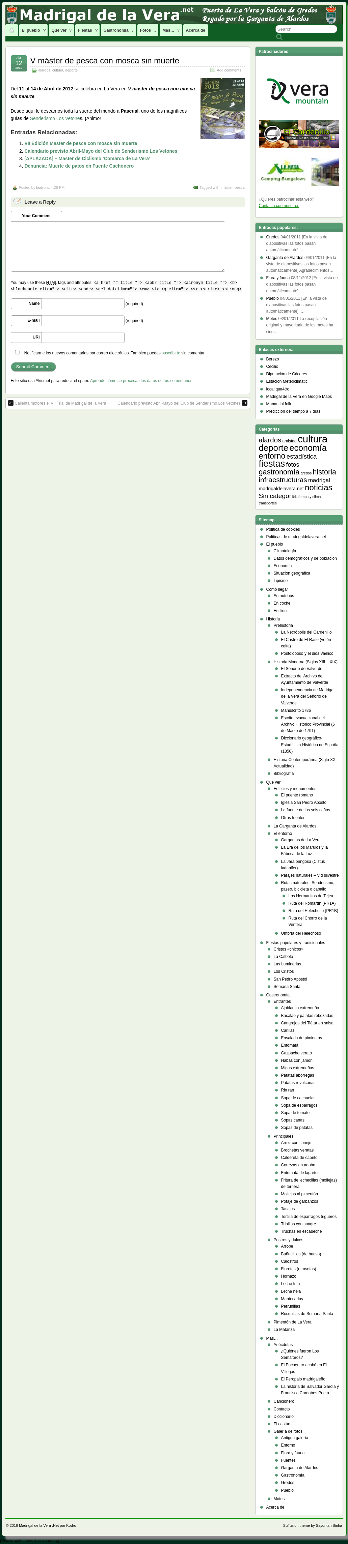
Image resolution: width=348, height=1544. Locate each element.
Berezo (272, 359)
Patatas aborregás (297, 1075)
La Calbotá (283, 956)
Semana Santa (287, 986)
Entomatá (289, 1045)
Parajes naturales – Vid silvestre (310, 875)
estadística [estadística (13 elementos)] (302, 456)
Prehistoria (283, 625)
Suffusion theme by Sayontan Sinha (312, 1525)
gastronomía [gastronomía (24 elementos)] (279, 472)
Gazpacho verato (296, 1053)
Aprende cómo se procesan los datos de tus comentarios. (141, 380)
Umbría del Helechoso (301, 933)
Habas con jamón (297, 1060)
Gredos (287, 1482)
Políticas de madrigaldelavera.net (296, 536)
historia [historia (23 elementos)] (324, 472)
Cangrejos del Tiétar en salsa (307, 1023)
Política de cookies (283, 529)
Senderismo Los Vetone (55, 118)
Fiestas (88, 32)
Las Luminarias (287, 964)
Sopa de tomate (295, 1112)
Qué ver (62, 32)
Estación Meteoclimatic (287, 381)
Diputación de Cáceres (286, 374)
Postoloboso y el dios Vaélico (307, 653)
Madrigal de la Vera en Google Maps (299, 396)
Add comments (229, 70)
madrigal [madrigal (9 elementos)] (319, 480)
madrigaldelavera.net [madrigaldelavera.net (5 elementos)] (281, 488)
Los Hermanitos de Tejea (311, 896)
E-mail (33, 320)
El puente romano (297, 795)
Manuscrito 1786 (296, 710)
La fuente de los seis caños (305, 810)
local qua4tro (278, 389)
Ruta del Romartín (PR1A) (312, 903)
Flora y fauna (293, 1453)
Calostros (289, 1261)
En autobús (284, 595)
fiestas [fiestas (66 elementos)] (272, 464)
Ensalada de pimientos (301, 1038)
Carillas (288, 1030)
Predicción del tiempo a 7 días (293, 411)
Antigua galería (295, 1437)
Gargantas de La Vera (301, 840)
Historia (273, 619)
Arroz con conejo (296, 1142)
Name (34, 303)
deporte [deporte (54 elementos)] (274, 448)
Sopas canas (292, 1120)
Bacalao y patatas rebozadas (307, 1015)
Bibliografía (284, 773)
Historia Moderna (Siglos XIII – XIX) (306, 662)
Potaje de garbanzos (299, 1201)
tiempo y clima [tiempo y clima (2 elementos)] (309, 497)
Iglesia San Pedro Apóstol (304, 802)
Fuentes (288, 1460)
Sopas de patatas (297, 1127)
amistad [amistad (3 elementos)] (289, 441)
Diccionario (284, 1416)
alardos (44, 70)
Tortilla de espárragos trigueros (309, 1216)
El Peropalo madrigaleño (303, 1379)
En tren (280, 610)
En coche (282, 603)
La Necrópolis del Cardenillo (306, 632)
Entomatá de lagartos (300, 1172)
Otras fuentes (293, 817)
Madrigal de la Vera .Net (39, 1525)
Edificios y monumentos (295, 788)
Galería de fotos (288, 1431)
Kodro (71, 1525)
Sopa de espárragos (299, 1105)
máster (227, 187)
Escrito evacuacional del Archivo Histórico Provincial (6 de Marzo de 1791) (308, 724)
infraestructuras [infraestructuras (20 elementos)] (283, 480)
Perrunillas (290, 1306)
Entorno (288, 1445)
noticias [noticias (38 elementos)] (318, 487)
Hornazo (288, 1276)
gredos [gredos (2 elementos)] (306, 473)
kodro (41, 187)
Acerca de (195, 30)
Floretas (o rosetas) (298, 1268)
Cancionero (284, 1401)
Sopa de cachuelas (298, 1098)
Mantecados (292, 1299)
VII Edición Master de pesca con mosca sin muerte (80, 143)
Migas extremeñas (297, 1068)
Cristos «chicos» (288, 949)
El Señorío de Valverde (302, 668)
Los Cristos (284, 971)
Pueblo (287, 1490)
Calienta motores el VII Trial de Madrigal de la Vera (57, 403)
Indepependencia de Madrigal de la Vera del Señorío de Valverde (307, 696)
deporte (71, 70)
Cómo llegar (277, 589)
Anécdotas (283, 1344)
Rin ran (287, 1090)
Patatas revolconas (298, 1082)
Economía (283, 565)
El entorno (283, 833)
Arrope (287, 1246)
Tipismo (281, 580)
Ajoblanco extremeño (300, 1008)
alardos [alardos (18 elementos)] (270, 440)
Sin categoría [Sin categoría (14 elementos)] (278, 495)
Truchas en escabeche (301, 1231)
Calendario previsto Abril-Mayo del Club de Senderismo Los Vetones (100, 151)
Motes (279, 1498)
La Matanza (284, 1329)
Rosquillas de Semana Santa (307, 1313)
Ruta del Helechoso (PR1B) (313, 910)
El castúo (282, 1424)
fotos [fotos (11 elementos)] (292, 464)
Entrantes (282, 1001)
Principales (284, 1136)
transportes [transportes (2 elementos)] (268, 503)
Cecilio (272, 366)
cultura (57, 70)
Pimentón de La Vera (293, 1322)
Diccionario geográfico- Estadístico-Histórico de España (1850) (310, 744)
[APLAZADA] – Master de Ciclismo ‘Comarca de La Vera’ (87, 158)
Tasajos (288, 1208)
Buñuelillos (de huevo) (301, 1254)
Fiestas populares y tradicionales (295, 942)
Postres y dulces (288, 1239)
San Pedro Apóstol (290, 979)
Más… (171, 32)
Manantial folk (278, 404)
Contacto (282, 1409)
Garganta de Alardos (299, 1467)
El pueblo (34, 32)
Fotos (148, 32)
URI (36, 337)
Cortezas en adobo (298, 1165)
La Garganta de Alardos (295, 826)
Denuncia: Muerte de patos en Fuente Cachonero (79, 166)
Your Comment (36, 215)
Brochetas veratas (297, 1150)
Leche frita (290, 1283)
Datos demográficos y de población (305, 558)
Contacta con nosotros (279, 205)
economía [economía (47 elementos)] (307, 448)
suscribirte (171, 353)
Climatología (285, 551)
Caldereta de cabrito (299, 1157)
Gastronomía (119, 32)
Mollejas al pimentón (299, 1194)
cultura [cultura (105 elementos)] (312, 438)
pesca (239, 187)
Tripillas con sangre (298, 1224)
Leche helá (291, 1291)
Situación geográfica (292, 573)
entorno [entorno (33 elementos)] (272, 455)
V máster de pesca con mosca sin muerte (105, 60)
